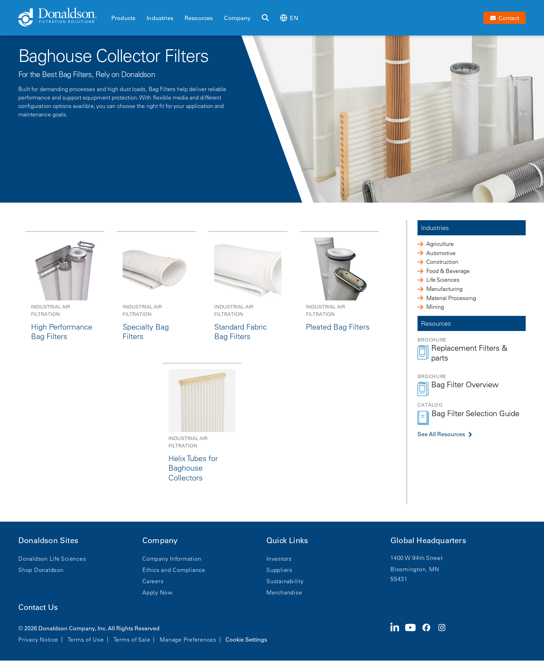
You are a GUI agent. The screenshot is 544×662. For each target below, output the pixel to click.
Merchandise (284, 592)
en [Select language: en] (289, 17)
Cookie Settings (246, 639)
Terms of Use (86, 639)
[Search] (265, 18)
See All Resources (441, 434)
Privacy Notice (38, 639)
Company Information (171, 558)
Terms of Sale (131, 639)
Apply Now (157, 592)
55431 (399, 579)
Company (237, 17)
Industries (160, 17)
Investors (279, 558)
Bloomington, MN (414, 569)
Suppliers (279, 570)
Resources (199, 17)
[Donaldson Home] (62, 17)
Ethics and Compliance (173, 570)
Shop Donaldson (41, 570)
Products (123, 17)
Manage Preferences (188, 639)
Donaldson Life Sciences (52, 558)
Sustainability (285, 581)
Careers (152, 581)
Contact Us (38, 607)
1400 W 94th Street (416, 557)
